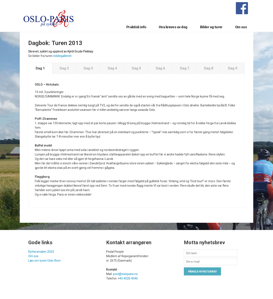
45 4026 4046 (129, 278)
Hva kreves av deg (173, 27)
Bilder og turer (211, 27)
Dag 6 (160, 68)
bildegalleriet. (63, 56)
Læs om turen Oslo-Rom (44, 260)
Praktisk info (136, 27)
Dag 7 (184, 68)
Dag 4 (112, 68)
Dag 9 (232, 68)
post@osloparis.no (125, 274)
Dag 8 (208, 68)
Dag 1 (40, 68)
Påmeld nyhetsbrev (202, 271)
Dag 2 (64, 68)
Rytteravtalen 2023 (41, 251)
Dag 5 (136, 68)
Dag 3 (88, 68)
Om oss (241, 27)
